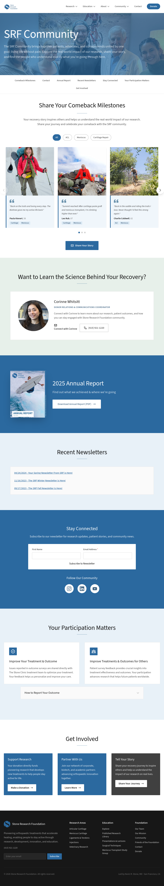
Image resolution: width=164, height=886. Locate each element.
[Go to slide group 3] (85, 232)
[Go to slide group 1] (79, 232)
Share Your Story (82, 245)
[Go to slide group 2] (82, 232)
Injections (74, 842)
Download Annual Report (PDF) (77, 404)
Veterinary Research (79, 847)
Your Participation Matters (137, 80)
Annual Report (63, 80)
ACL (67, 137)
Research (72, 6)
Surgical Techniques (111, 845)
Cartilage (14, 223)
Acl (116, 223)
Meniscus (81, 137)
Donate (153, 6)
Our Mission (140, 833)
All (57, 137)
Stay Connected (110, 80)
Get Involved (82, 88)
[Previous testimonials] (4, 190)
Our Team (139, 829)
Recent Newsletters (87, 80)
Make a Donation (22, 788)
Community (122, 6)
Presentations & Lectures (113, 841)
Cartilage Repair (101, 137)
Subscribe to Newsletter (82, 563)
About (105, 6)
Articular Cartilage (78, 829)
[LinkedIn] (82, 588)
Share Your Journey (131, 783)
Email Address (90, 549)
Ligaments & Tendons (80, 838)
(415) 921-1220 (94, 328)
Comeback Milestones (25, 80)
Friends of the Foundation (147, 842)
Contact (138, 6)
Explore (105, 829)
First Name (37, 549)
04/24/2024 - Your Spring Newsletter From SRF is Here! (43, 473)
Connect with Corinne (65, 327)
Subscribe (54, 856)
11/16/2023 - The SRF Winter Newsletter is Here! (40, 480)
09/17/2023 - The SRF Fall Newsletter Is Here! (38, 488)
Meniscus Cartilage (78, 833)
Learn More (73, 788)
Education (89, 6)
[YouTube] (94, 588)
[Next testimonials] (160, 190)
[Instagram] (69, 588)
